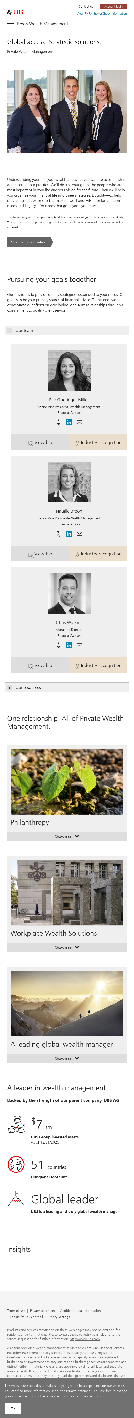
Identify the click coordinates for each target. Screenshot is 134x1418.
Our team (20, 330)
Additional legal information (80, 1311)
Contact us (86, 6)
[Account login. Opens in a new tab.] (113, 6)
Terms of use (16, 1311)
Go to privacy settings (85, 1396)
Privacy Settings (59, 1317)
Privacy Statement (79, 1391)
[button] (79, 421)
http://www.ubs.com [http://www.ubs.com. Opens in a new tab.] (85, 1339)
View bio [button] (48, 444)
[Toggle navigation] (37, 23)
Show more (67, 837)
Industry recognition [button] (101, 444)
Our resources (24, 687)
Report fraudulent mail (26, 1317)
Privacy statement (42, 1311)
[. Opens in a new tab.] (15, 12)
